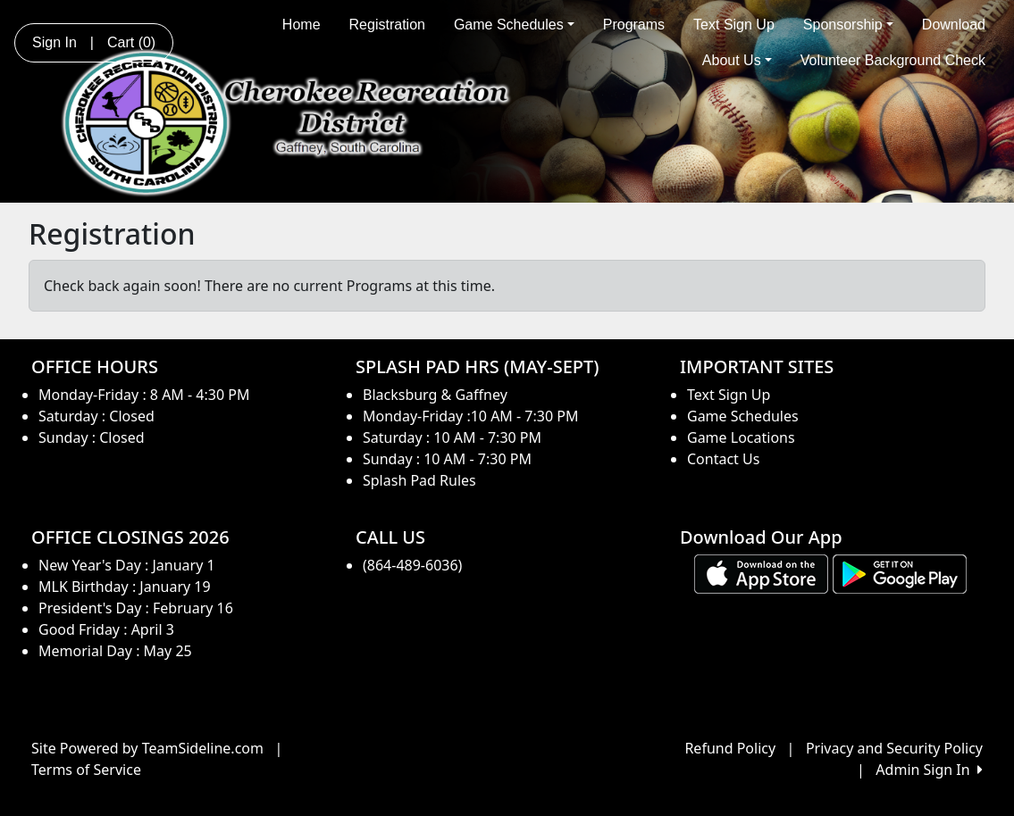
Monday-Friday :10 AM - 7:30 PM (470, 416)
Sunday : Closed (91, 437)
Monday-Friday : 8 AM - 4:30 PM (143, 394)
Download (953, 24)
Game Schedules (514, 24)
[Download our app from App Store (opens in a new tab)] (761, 573)
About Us (737, 60)
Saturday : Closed (96, 416)
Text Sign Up (734, 24)
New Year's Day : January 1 (126, 565)
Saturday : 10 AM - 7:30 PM (452, 437)
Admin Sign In (929, 769)
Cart (131, 42)
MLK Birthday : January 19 (124, 586)
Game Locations (741, 437)
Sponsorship (848, 24)
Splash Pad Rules (419, 480)
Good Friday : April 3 (106, 629)
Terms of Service (86, 769)
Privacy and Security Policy (894, 748)
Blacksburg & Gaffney (435, 394)
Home (301, 24)
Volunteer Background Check (892, 60)
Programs (634, 24)
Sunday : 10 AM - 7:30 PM (447, 459)
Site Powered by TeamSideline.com (147, 748)
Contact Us (723, 459)
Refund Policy (729, 748)
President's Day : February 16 (135, 608)
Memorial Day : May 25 (115, 651)
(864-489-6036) (412, 565)
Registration (387, 24)
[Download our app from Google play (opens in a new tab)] (900, 573)
